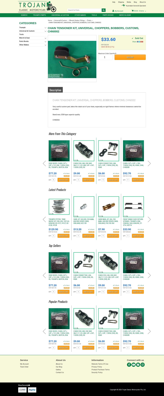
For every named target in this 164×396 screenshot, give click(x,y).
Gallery (58, 370)
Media (129, 2)
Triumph (22, 28)
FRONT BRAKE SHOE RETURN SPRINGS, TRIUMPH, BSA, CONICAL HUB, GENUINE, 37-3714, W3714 (133, 222)
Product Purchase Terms (101, 370)
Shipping (121, 2)
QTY (50, 180)
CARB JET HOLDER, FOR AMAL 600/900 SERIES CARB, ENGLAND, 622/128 (83, 221)
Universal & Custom (60, 15)
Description (55, 90)
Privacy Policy (97, 367)
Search (24, 15)
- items (139, 11)
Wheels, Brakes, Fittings (77, 20)
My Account (24, 364)
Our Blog (59, 367)
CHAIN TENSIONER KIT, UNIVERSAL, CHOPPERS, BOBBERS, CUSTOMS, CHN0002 (75, 22)
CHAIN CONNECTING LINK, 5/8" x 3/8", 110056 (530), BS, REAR (108, 165)
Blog (135, 2)
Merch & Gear (125, 15)
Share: (137, 42)
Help (113, 2)
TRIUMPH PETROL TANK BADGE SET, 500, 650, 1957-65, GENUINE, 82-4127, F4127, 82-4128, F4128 (59, 222)
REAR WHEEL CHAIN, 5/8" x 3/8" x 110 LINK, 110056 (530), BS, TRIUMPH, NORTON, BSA (59, 165)
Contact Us (60, 372)
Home (50, 20)
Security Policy (97, 372)
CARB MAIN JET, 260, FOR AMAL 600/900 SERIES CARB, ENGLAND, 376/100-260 (108, 221)
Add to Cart (63, 180)
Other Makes (80, 15)
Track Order (24, 367)
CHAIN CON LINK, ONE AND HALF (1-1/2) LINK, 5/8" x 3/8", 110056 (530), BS (83, 165)
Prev (44, 163)
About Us (143, 2)
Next (149, 163)
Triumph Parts (39, 15)
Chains (89, 20)
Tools (94, 15)
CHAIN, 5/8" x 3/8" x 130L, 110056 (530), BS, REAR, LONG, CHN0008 (133, 165)
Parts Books (108, 15)
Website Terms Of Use (100, 364)
